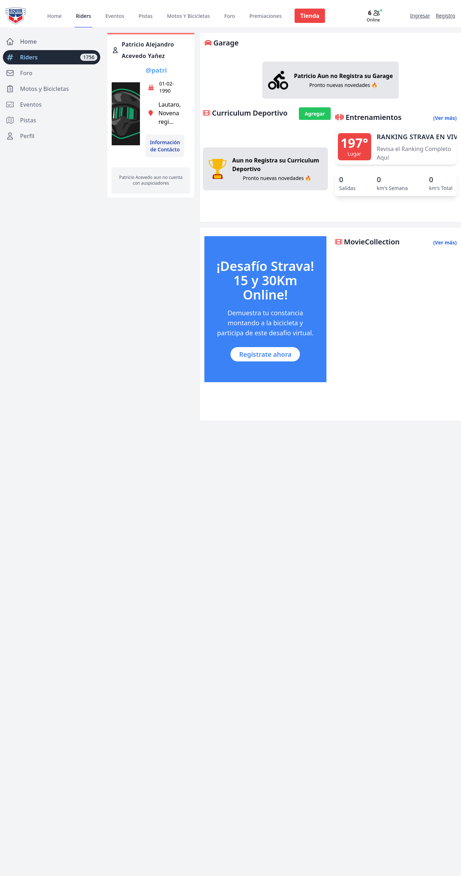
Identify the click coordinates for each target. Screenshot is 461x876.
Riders (83, 16)
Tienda (310, 16)
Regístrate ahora (265, 354)
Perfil (20, 136)
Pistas (145, 16)
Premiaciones (265, 16)
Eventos (114, 16)
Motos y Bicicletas (37, 88)
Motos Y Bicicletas (188, 16)
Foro (229, 16)
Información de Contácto (165, 146)
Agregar (315, 113)
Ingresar (420, 15)
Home (54, 16)
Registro (445, 15)
